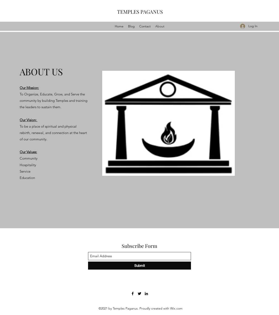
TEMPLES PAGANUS (140, 11)
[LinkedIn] (146, 293)
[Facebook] (132, 293)
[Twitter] (139, 293)
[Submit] (139, 266)
